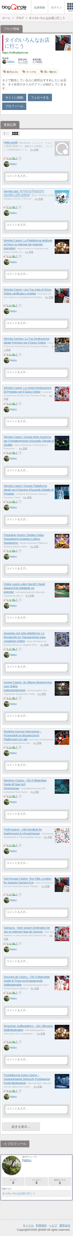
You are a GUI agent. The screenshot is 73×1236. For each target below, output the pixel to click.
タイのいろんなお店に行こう (18, 1193)
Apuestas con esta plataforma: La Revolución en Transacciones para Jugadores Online (25, 637)
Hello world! (11, 142)
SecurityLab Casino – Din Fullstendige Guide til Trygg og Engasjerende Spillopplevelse (27, 980)
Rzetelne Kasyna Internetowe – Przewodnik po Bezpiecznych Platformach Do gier (23, 735)
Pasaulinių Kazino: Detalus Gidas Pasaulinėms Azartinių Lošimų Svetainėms (24, 538)
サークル (28, 1225)
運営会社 (64, 1225)
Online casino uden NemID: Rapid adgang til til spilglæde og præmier (24, 588)
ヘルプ (53, 1225)
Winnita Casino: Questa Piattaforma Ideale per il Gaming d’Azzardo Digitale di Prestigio (28, 489)
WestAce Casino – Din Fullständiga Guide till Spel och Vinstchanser (25, 784)
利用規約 (41, 1225)
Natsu (8, 61)
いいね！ (12, 158)
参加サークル (59, 1182)
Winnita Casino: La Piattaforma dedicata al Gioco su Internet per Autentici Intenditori (28, 244)
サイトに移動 (14, 97)
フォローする (40, 97)
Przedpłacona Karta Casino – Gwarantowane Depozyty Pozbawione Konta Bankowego (27, 1079)
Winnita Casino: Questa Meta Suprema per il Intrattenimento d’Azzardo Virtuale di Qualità (29, 440)
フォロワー (36, 1182)
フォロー (13, 1182)
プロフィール (14, 106)
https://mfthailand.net (15, 52)
